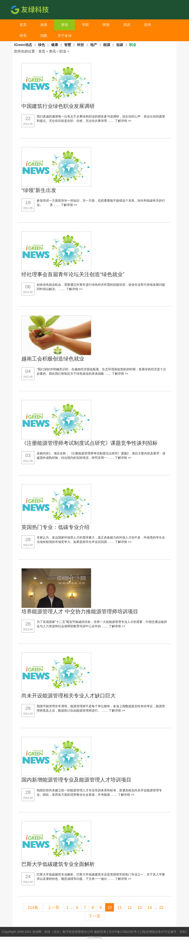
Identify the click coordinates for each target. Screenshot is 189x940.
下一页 (94, 916)
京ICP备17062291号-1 (124, 931)
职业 (62, 51)
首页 (23, 25)
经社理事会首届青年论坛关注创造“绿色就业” (72, 274)
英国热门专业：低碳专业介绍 (55, 527)
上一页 (53, 907)
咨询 (147, 25)
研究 (23, 35)
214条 (33, 907)
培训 (126, 25)
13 (139, 907)
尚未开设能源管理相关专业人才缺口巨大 (68, 696)
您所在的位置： (26, 51)
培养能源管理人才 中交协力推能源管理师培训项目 (79, 611)
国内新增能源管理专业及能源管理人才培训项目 (76, 780)
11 (119, 907)
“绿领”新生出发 (38, 190)
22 (161, 907)
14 (150, 907)
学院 (85, 25)
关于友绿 (65, 35)
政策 (43, 25)
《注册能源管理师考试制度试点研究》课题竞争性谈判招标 (89, 443)
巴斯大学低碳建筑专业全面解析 (58, 864)
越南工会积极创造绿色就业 (52, 359)
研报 (106, 25)
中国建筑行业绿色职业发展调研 (58, 106)
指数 (43, 35)
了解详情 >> (123, 120)
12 (129, 907)
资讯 (64, 25)
